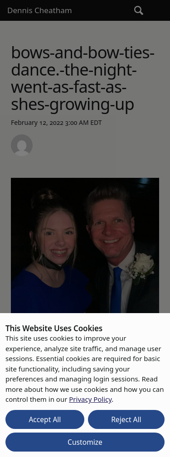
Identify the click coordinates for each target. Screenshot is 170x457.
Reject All (126, 419)
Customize (85, 442)
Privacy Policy (90, 399)
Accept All (45, 419)
